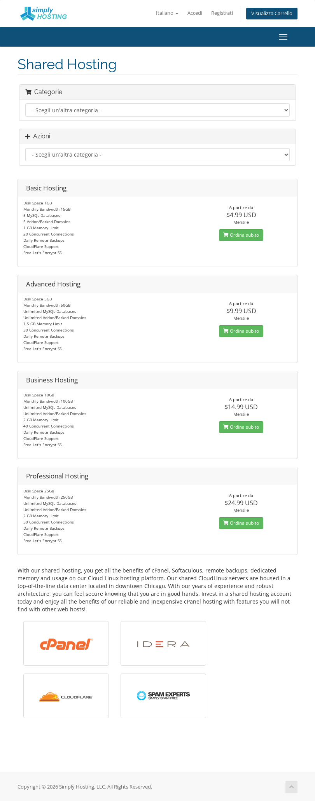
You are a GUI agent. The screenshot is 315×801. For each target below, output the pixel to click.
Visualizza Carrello (271, 13)
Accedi (194, 13)
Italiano (167, 13)
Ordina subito (241, 235)
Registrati (222, 13)
